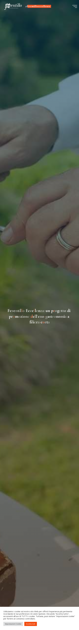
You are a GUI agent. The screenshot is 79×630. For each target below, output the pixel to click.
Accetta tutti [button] (30, 624)
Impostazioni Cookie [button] (13, 624)
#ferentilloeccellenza (37, 6)
